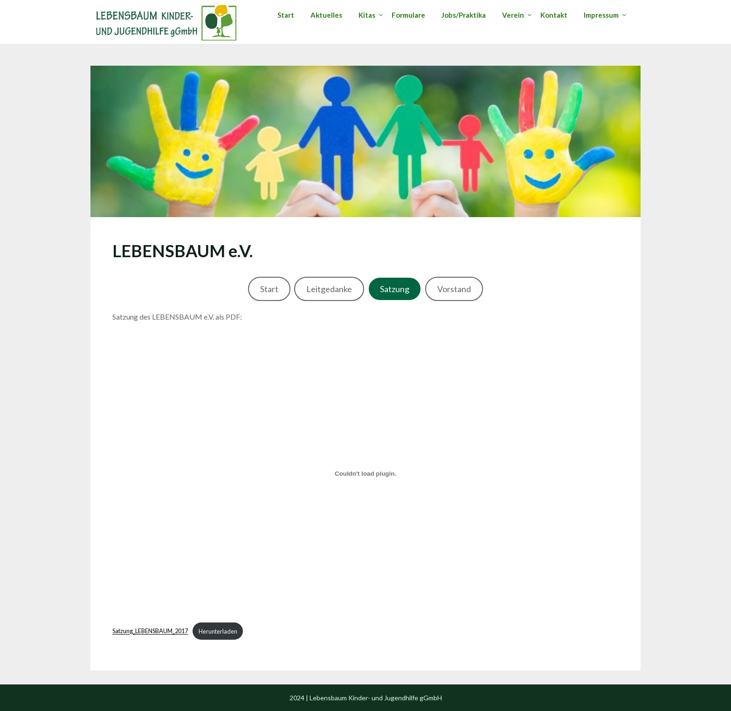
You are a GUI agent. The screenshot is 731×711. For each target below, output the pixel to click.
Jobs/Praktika (463, 15)
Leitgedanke (329, 289)
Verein (513, 15)
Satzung (394, 289)
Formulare (408, 15)
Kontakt (553, 15)
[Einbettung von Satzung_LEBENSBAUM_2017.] (365, 473)
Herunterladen (218, 631)
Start (285, 15)
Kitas (367, 15)
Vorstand (454, 289)
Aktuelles (326, 15)
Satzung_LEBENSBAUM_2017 (150, 631)
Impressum (601, 15)
